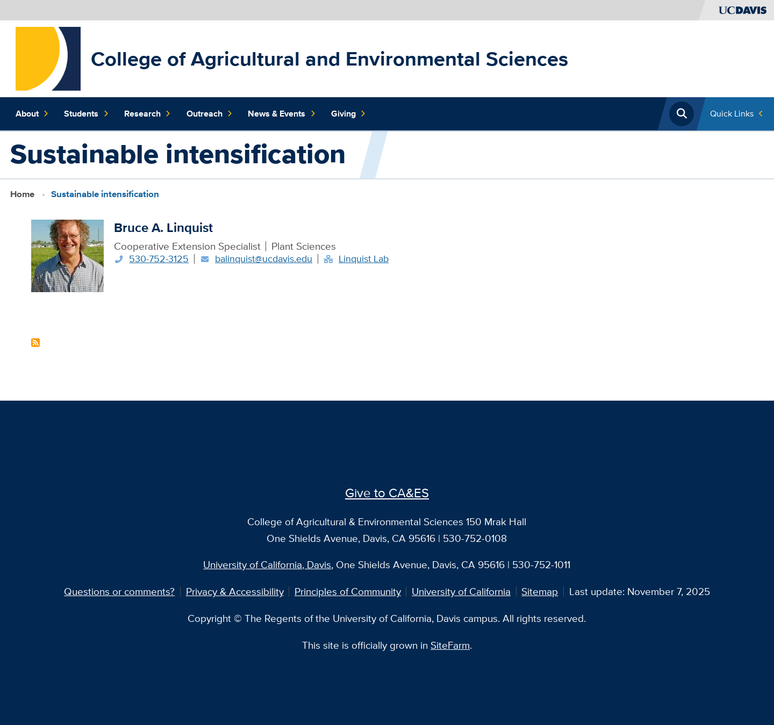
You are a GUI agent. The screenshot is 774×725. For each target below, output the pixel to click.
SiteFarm (450, 645)
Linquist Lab (364, 258)
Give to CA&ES (387, 492)
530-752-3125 (159, 258)
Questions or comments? (119, 591)
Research (147, 113)
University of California (461, 591)
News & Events (282, 113)
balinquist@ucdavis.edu (263, 258)
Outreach (210, 113)
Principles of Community (348, 591)
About (32, 113)
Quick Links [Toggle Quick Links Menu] (732, 113)
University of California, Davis (267, 564)
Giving (348, 113)
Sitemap (539, 591)
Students (86, 113)
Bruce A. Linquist (163, 227)
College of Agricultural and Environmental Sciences (329, 59)
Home (22, 193)
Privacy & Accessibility (235, 591)
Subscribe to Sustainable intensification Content (35, 342)
